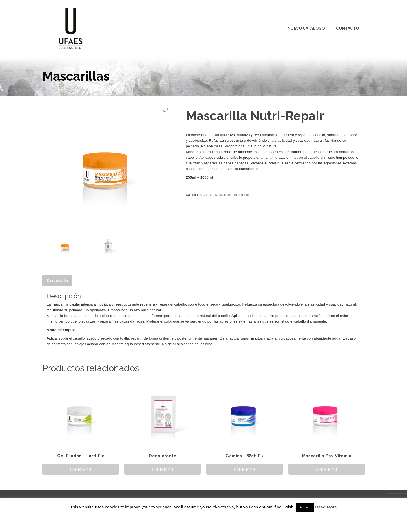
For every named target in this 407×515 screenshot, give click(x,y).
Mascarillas (223, 194)
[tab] (57, 280)
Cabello (208, 194)
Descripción (57, 280)
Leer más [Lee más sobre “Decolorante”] (162, 469)
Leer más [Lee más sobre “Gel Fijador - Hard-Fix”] (80, 469)
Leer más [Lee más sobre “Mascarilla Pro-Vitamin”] (326, 469)
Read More (326, 507)
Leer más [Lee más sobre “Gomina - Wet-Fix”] (244, 469)
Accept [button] (305, 507)
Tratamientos (241, 194)
